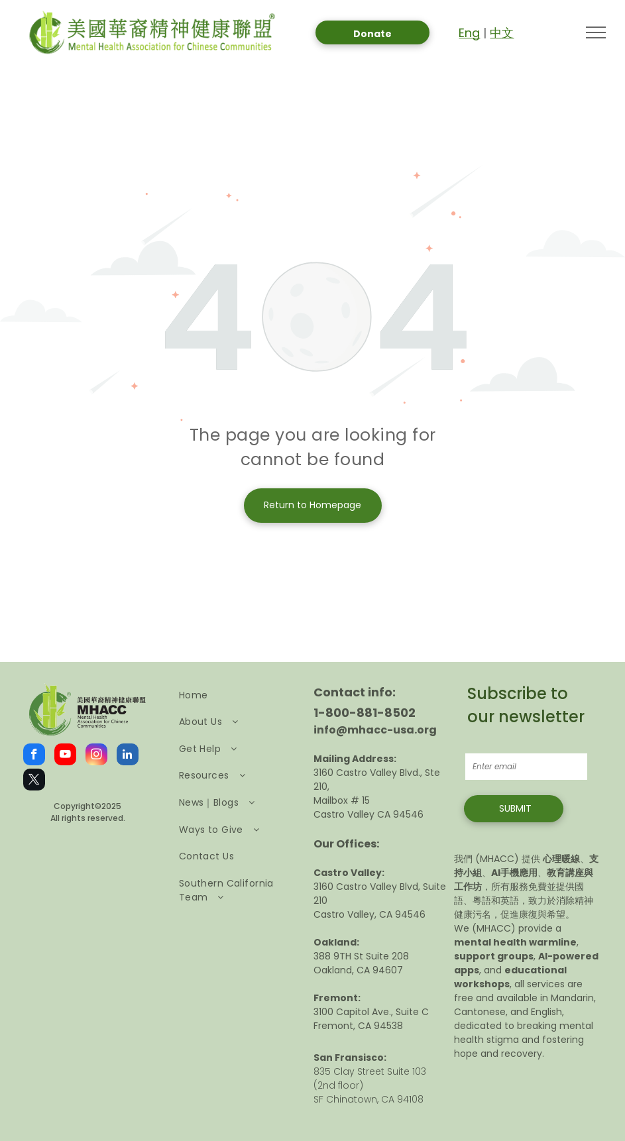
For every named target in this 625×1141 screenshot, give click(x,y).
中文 (502, 33)
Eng (469, 33)
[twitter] (34, 781)
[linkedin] (128, 756)
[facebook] (34, 756)
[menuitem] (237, 695)
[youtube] (65, 756)
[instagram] (96, 756)
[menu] (596, 32)
